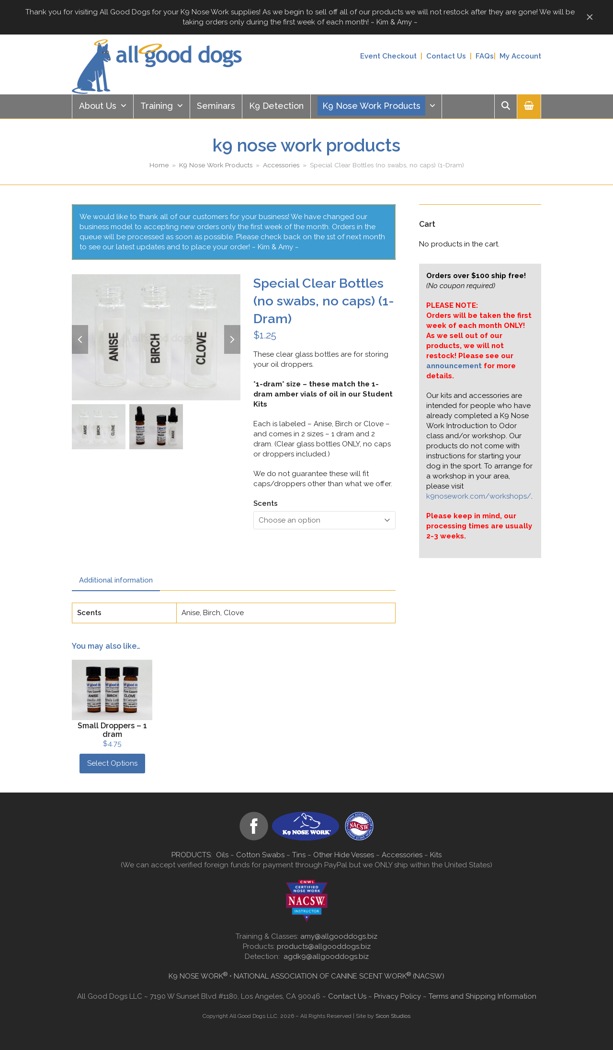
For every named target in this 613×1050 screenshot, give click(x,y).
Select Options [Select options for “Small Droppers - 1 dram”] (112, 763)
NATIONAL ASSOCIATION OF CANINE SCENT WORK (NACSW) (339, 976)
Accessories (402, 855)
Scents (265, 503)
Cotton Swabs (260, 855)
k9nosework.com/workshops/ (478, 496)
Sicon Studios (392, 1016)
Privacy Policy (397, 996)
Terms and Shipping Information (482, 996)
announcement (454, 366)
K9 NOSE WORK (198, 976)
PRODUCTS (191, 855)
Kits (436, 855)
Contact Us (446, 56)
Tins (299, 855)
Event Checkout (388, 56)
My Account (520, 56)
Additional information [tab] (116, 580)
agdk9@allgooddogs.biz (326, 956)
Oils (222, 855)
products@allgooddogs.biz (324, 946)
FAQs (485, 56)
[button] (529, 106)
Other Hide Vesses (343, 855)
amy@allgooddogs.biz (338, 936)
